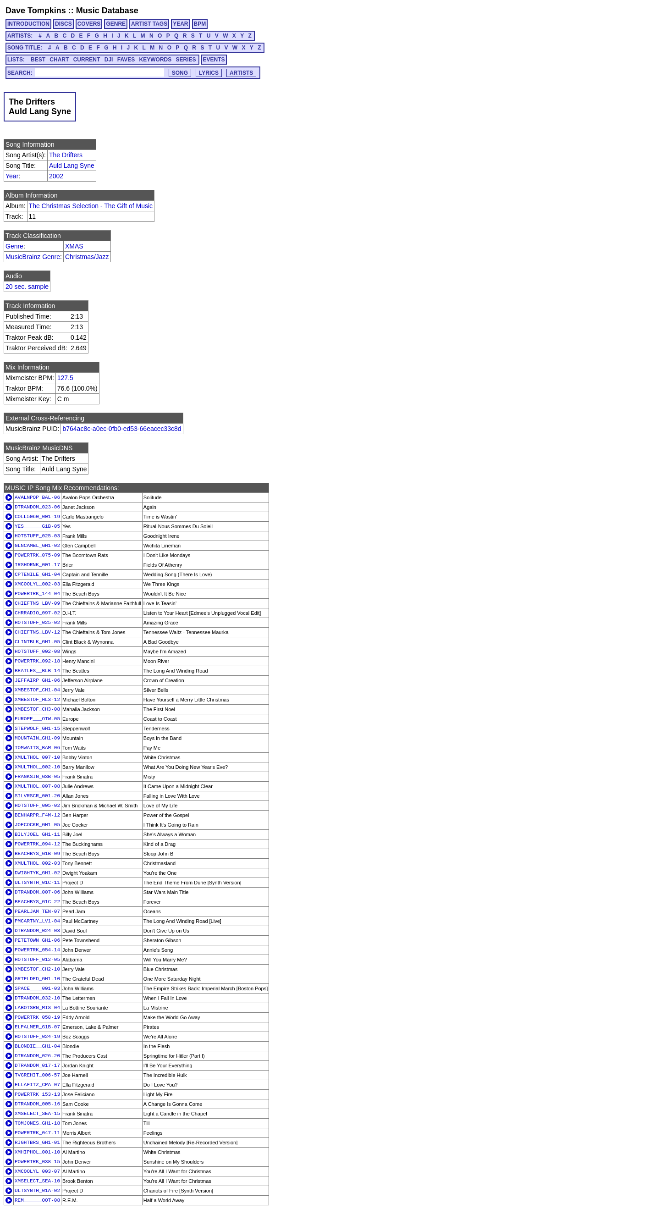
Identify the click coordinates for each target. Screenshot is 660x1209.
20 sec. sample (27, 286)
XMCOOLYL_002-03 (37, 584)
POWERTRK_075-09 (37, 555)
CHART (59, 59)
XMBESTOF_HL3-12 (37, 699)
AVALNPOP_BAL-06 (37, 497)
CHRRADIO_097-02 (37, 613)
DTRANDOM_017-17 (37, 1065)
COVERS (89, 24)
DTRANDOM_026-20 (37, 1056)
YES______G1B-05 (37, 526)
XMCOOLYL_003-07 (37, 1171)
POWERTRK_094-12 (37, 844)
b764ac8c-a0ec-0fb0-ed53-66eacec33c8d (121, 428)
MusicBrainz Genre (33, 256)
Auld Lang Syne (71, 165)
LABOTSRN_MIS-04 (37, 1007)
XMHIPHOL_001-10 (37, 1152)
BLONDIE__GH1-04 (37, 1046)
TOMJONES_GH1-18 (37, 1123)
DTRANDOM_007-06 (37, 892)
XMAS (74, 246)
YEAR (180, 24)
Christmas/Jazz (87, 256)
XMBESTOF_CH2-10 (37, 969)
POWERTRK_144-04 (37, 593)
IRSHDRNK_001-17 (37, 565)
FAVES (126, 59)
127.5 (65, 377)
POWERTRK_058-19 (37, 1017)
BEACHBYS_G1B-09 (37, 853)
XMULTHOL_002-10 (37, 767)
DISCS (63, 24)
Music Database (107, 10)
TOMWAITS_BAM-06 (37, 748)
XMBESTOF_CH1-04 (37, 690)
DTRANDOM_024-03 (37, 930)
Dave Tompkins (36, 10)
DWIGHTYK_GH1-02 (37, 873)
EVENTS (214, 59)
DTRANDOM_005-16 (37, 1104)
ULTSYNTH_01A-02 (37, 1190)
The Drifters (65, 155)
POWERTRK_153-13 (37, 1094)
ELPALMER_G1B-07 (37, 1027)
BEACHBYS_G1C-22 (37, 902)
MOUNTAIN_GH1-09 (37, 738)
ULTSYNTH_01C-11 (37, 882)
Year (12, 176)
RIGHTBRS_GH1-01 (37, 1142)
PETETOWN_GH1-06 (37, 940)
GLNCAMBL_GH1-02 (37, 545)
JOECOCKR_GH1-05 (37, 825)
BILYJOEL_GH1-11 (37, 834)
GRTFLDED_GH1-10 (37, 979)
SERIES (186, 59)
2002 (56, 176)
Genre (14, 246)
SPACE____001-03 (37, 988)
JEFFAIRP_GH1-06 (37, 680)
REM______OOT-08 (37, 1200)
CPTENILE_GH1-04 (37, 574)
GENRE (116, 24)
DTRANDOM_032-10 (37, 998)
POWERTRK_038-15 (37, 1162)
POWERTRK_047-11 (37, 1133)
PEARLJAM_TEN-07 (37, 911)
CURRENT (86, 59)
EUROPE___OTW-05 (37, 719)
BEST (38, 59)
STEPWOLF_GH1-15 (37, 728)
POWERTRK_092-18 (37, 661)
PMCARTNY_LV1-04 (37, 921)
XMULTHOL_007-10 (37, 757)
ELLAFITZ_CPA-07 (37, 1085)
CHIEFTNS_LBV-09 (37, 603)
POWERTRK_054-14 (37, 950)
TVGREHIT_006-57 (37, 1075)
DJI (108, 59)
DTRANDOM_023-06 (37, 507)
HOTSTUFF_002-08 (37, 651)
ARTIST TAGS (149, 24)
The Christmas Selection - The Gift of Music (91, 206)
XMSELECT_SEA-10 (37, 1181)
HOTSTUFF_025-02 (37, 622)
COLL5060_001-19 (37, 516)
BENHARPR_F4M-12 (37, 815)
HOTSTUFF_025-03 (37, 536)
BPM (200, 24)
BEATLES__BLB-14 (37, 671)
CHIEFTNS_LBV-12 (37, 632)
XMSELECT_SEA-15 (37, 1113)
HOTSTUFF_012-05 (37, 959)
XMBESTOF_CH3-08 (37, 709)
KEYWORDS (155, 59)
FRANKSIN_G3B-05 (37, 776)
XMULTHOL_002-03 (37, 863)
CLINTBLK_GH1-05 (37, 642)
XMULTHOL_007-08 (37, 786)
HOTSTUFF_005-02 (37, 805)
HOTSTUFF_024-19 (37, 1036)
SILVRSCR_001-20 (37, 796)
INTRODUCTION (28, 24)
